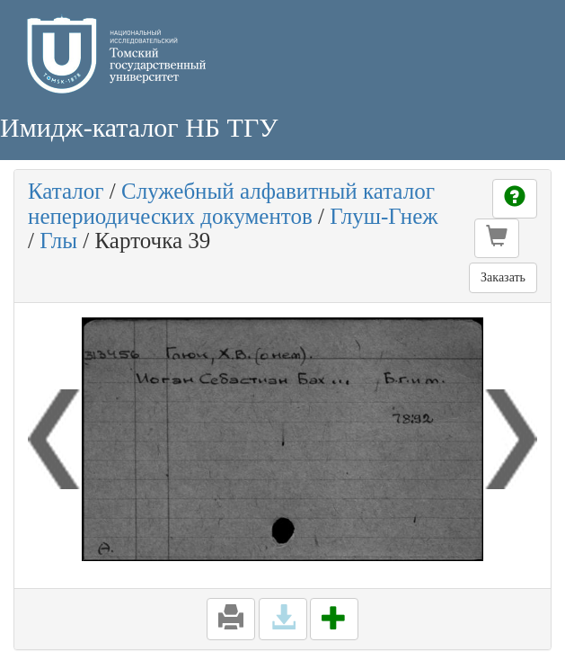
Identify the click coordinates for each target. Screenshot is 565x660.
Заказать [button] (503, 277)
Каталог (66, 191)
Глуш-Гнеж (383, 216)
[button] (496, 238)
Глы (58, 240)
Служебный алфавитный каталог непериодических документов (231, 203)
